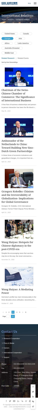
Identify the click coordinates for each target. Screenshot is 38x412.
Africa (7, 43)
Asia (20, 38)
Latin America (23, 43)
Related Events (23, 58)
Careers (5, 348)
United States (10, 34)
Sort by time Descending (10, 62)
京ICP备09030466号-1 (20, 407)
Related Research (8, 58)
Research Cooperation (11, 338)
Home (4, 19)
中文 (29, 3)
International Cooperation (12, 353)
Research (11, 19)
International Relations (23, 19)
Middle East (9, 53)
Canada (26, 34)
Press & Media (8, 343)
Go (13, 316)
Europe (7, 38)
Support (5, 357)
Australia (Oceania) (12, 48)
